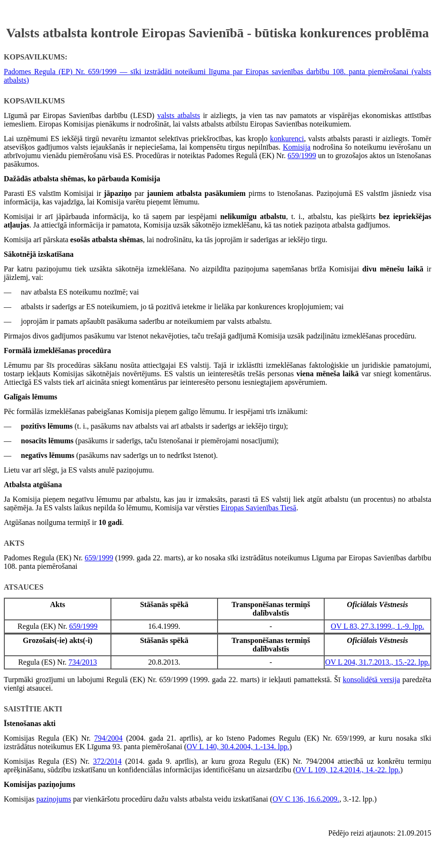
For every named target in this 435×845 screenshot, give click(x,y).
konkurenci (287, 139)
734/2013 (82, 662)
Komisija (296, 147)
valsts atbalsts (178, 115)
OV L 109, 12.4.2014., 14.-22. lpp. (347, 770)
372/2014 (107, 761)
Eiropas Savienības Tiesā (258, 508)
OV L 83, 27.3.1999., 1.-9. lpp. (377, 626)
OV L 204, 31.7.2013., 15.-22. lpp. (377, 662)
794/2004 (108, 738)
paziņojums (53, 799)
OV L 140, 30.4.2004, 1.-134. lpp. (237, 747)
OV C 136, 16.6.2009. (306, 799)
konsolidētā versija (371, 680)
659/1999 (302, 156)
